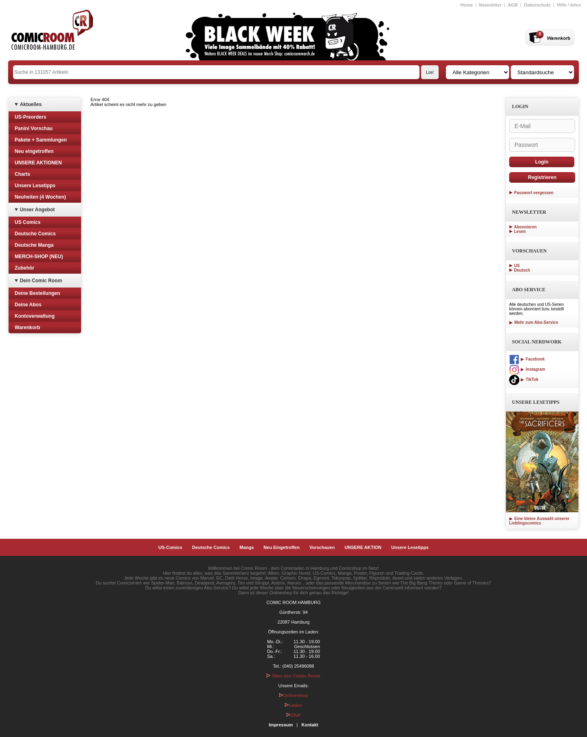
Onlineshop (293, 695)
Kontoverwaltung (35, 316)
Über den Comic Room (293, 675)
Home (466, 4)
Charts (22, 174)
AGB (513, 4)
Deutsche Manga (34, 245)
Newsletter (490, 4)
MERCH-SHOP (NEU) (39, 256)
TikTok (523, 379)
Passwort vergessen (534, 192)
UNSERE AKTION (363, 547)
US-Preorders (30, 117)
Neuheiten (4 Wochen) (40, 197)
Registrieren (542, 177)
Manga (247, 547)
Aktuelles (31, 104)
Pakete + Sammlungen (41, 140)
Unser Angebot (37, 209)
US (517, 265)
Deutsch (522, 270)
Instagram (527, 369)
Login (542, 162)
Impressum (281, 724)
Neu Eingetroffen (281, 547)
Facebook (527, 359)
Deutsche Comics (35, 234)
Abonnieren (525, 227)
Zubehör (24, 268)
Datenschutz (537, 4)
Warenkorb (27, 327)
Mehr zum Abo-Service (533, 322)
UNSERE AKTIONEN (38, 163)
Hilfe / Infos (569, 4)
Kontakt (309, 724)
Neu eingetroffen (34, 151)
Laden (293, 705)
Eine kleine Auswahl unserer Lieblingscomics (539, 520)
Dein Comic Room (41, 280)
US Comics (27, 222)
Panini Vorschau (34, 128)
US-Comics (171, 547)
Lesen (520, 231)
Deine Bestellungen (37, 293)
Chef (293, 715)
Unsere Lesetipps (35, 185)
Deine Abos (28, 305)
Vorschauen (322, 547)
